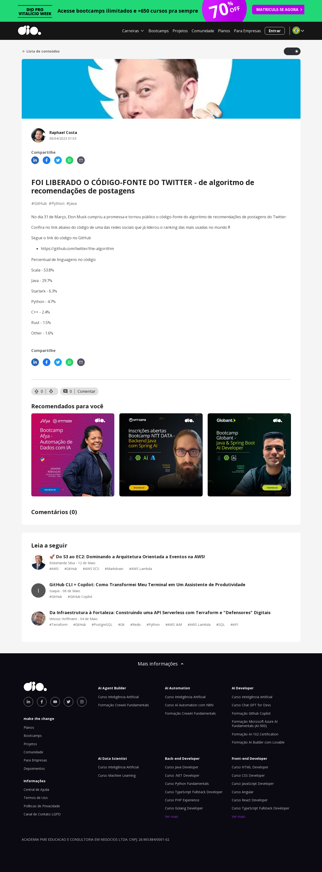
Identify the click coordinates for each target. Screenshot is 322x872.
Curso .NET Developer (182, 775)
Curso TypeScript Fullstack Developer (193, 792)
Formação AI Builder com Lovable (258, 742)
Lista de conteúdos (41, 51)
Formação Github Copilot (251, 713)
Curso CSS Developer (248, 775)
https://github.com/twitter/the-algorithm (77, 248)
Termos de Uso (36, 797)
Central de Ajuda (36, 789)
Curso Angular (242, 792)
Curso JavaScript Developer (253, 783)
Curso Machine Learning (117, 775)
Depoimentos (34, 768)
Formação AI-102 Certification (255, 734)
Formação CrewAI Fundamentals (123, 705)
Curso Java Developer (181, 767)
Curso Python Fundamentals (187, 783)
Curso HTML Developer (250, 767)
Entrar (275, 30)
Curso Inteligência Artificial (118, 697)
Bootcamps (158, 30)
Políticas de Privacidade (42, 806)
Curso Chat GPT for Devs (251, 705)
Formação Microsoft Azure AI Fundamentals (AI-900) (255, 723)
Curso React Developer (250, 800)
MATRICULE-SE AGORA (279, 9)
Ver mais (171, 816)
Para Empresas (247, 30)
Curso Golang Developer (184, 808)
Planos (224, 30)
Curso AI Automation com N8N (189, 705)
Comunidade (203, 30)
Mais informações (161, 663)
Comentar (86, 391)
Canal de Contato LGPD (42, 814)
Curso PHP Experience (182, 800)
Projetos (180, 30)
